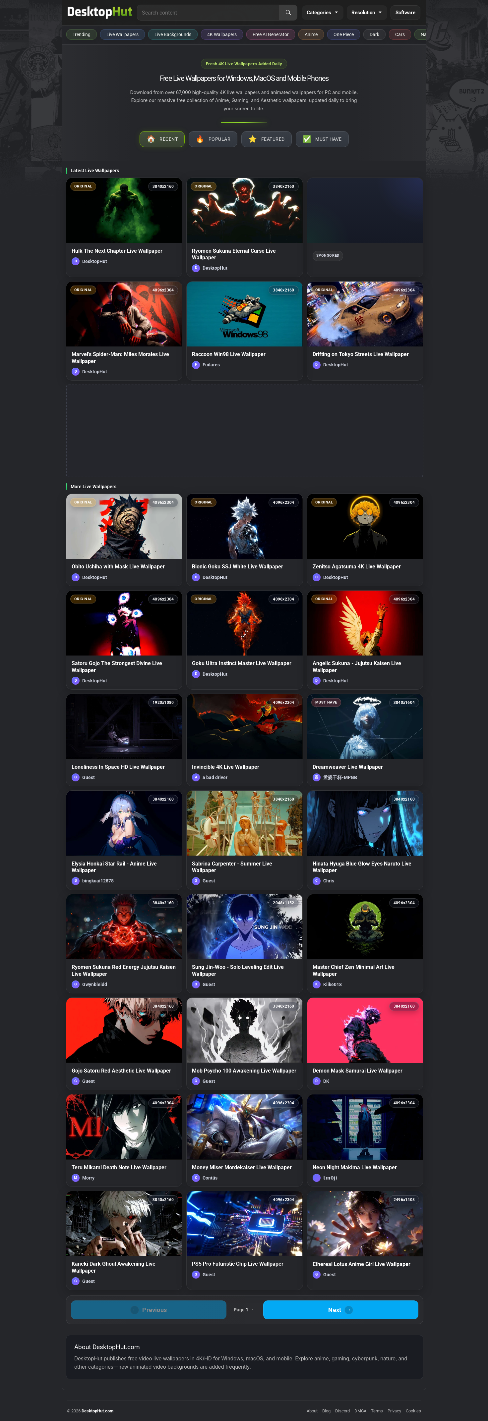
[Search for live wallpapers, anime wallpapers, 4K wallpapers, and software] (208, 12)
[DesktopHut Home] (100, 12)
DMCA (360, 1410)
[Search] (288, 12)
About (312, 1410)
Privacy (394, 1410)
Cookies (413, 1410)
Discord (342, 1410)
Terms (377, 1410)
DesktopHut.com (97, 1410)
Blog (326, 1410)
